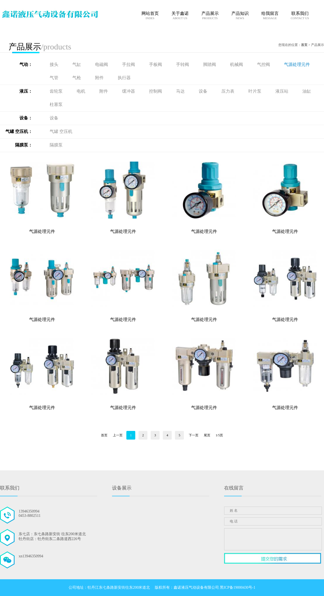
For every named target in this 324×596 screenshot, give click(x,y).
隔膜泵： (23, 145)
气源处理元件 (297, 64)
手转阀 (183, 64)
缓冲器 (129, 91)
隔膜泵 (56, 145)
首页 (304, 45)
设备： (25, 118)
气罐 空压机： (18, 131)
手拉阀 (129, 64)
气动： (25, 64)
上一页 (118, 435)
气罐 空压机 (61, 131)
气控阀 (264, 64)
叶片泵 (255, 91)
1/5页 (219, 435)
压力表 (228, 91)
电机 (81, 91)
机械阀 (237, 64)
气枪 (77, 77)
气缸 (77, 64)
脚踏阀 (210, 64)
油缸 (306, 91)
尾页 (207, 435)
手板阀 (156, 64)
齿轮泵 (57, 91)
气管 (54, 77)
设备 (203, 91)
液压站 (282, 91)
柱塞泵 (56, 104)
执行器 (124, 77)
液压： (25, 91)
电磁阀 (102, 64)
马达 (181, 91)
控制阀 (156, 91)
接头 (54, 64)
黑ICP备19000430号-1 (237, 587)
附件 (100, 77)
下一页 (193, 435)
